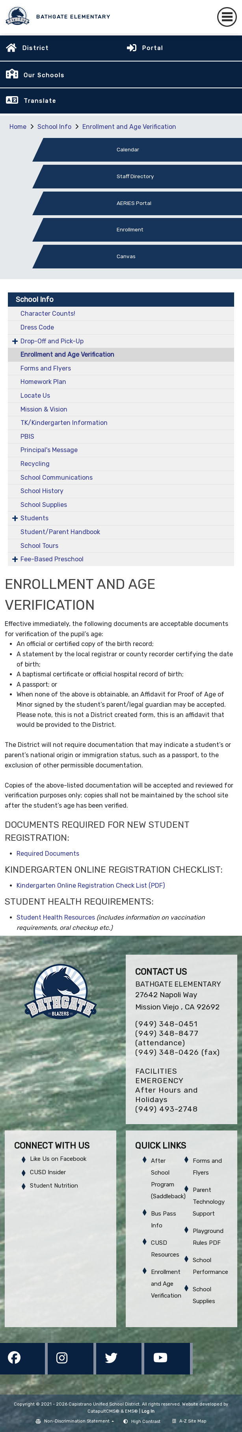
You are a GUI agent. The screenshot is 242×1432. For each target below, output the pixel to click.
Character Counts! (47, 313)
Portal (152, 48)
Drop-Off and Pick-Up (52, 341)
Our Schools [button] (44, 75)
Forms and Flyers (45, 368)
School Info (54, 126)
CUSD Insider (48, 1172)
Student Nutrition (54, 1185)
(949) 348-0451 (166, 1023)
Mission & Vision (43, 409)
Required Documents (48, 853)
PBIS (27, 436)
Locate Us (35, 395)
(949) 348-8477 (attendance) (167, 1038)
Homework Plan (43, 381)
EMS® (131, 1411)
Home (17, 126)
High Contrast (145, 1421)
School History (41, 491)
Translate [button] (40, 100)
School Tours (39, 545)
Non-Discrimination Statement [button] (77, 1421)
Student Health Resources (56, 917)
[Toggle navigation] (227, 17)
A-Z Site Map (189, 1421)
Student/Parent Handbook (60, 532)
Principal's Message (49, 450)
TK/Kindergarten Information (64, 422)
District (35, 48)
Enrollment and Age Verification (129, 126)
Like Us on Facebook (58, 1158)
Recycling (35, 463)
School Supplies (43, 504)
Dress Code (37, 327)
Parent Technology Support (209, 1201)
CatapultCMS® (103, 1411)
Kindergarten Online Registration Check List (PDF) (91, 885)
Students (34, 518)
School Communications (56, 477)
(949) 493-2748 (166, 1109)
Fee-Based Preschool (52, 559)
